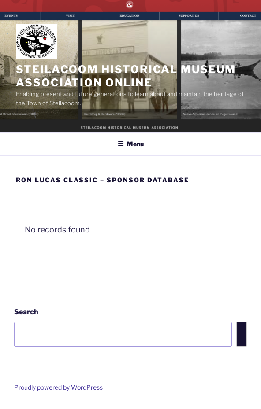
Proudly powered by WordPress (58, 387)
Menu (131, 143)
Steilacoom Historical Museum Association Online (126, 76)
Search (26, 312)
